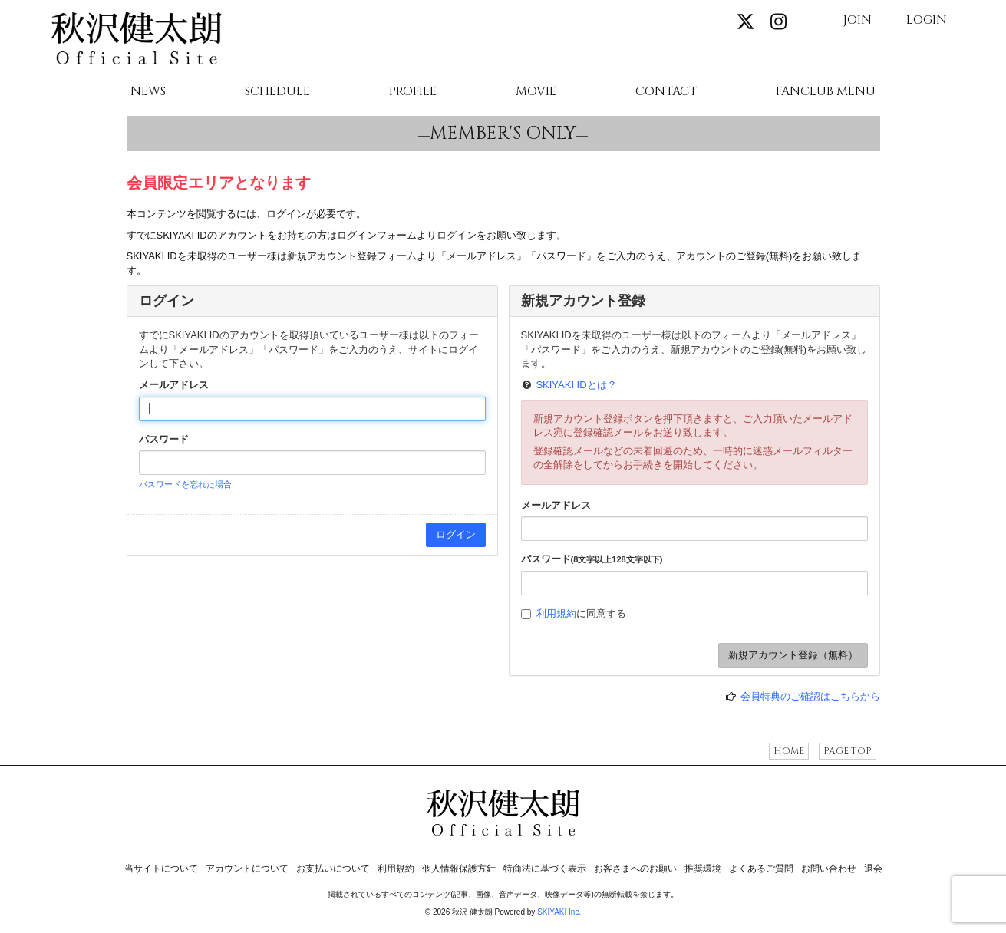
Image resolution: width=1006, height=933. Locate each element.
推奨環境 (702, 868)
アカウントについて (247, 868)
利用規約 (556, 613)
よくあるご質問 (761, 868)
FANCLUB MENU (826, 92)
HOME (788, 751)
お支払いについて (333, 868)
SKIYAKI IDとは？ (576, 385)
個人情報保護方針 (459, 868)
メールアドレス (174, 385)
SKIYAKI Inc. (559, 912)
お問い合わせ (828, 868)
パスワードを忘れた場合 (185, 484)
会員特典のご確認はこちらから (810, 696)
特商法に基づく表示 (544, 868)
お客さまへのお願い (635, 868)
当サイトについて (161, 868)
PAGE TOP (847, 751)
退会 (873, 868)
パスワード (164, 439)
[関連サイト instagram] (778, 23)
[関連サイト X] (745, 23)
